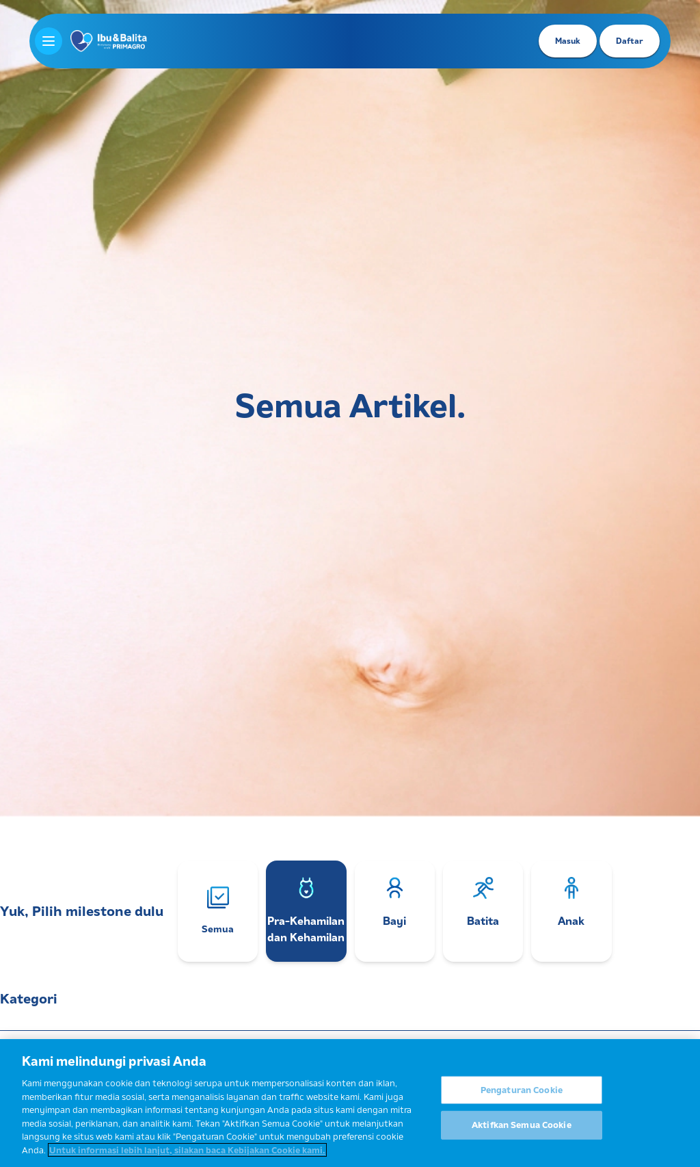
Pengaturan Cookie (522, 1095)
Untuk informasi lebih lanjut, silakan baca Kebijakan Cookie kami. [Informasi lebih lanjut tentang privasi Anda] (187, 1155)
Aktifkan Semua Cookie (521, 1130)
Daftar (629, 41)
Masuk (567, 41)
